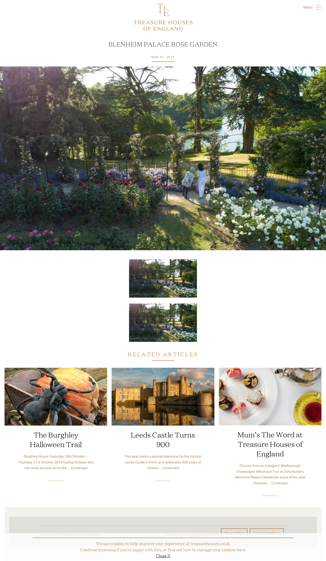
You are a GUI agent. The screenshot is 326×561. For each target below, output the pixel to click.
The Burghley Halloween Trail (56, 439)
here (241, 549)
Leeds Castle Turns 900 (163, 439)
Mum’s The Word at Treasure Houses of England (270, 444)
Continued (79, 467)
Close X (163, 556)
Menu (312, 7)
